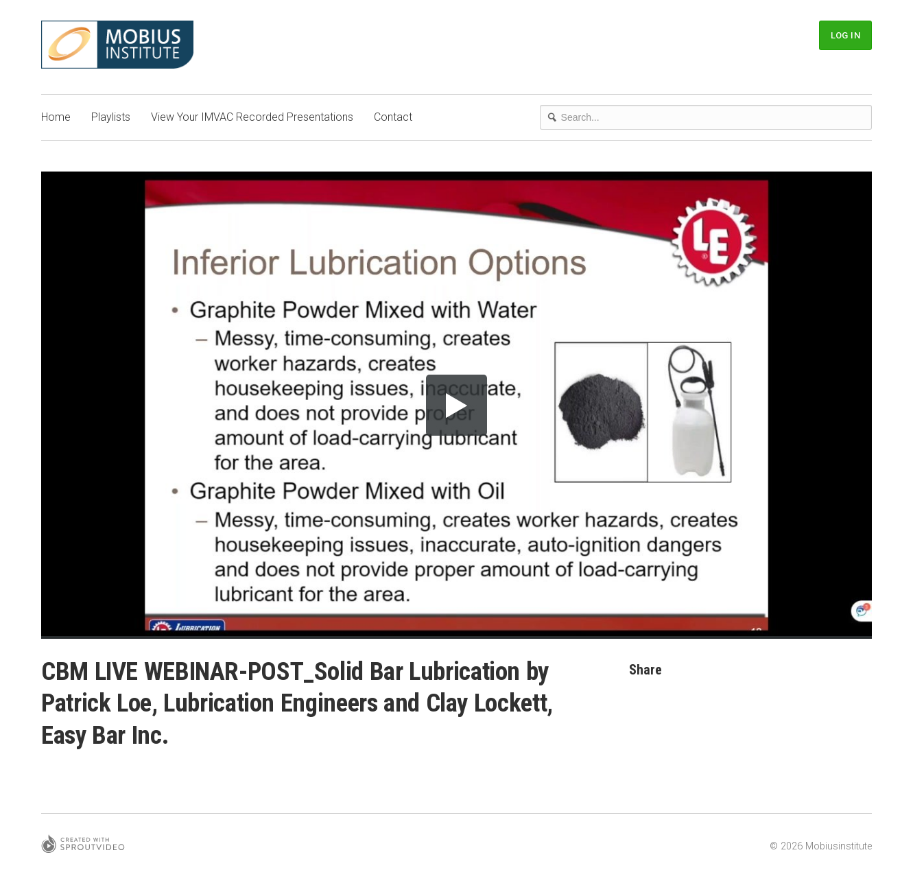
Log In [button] (845, 35)
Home (56, 117)
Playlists (110, 117)
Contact (393, 117)
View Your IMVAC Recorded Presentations (252, 117)
